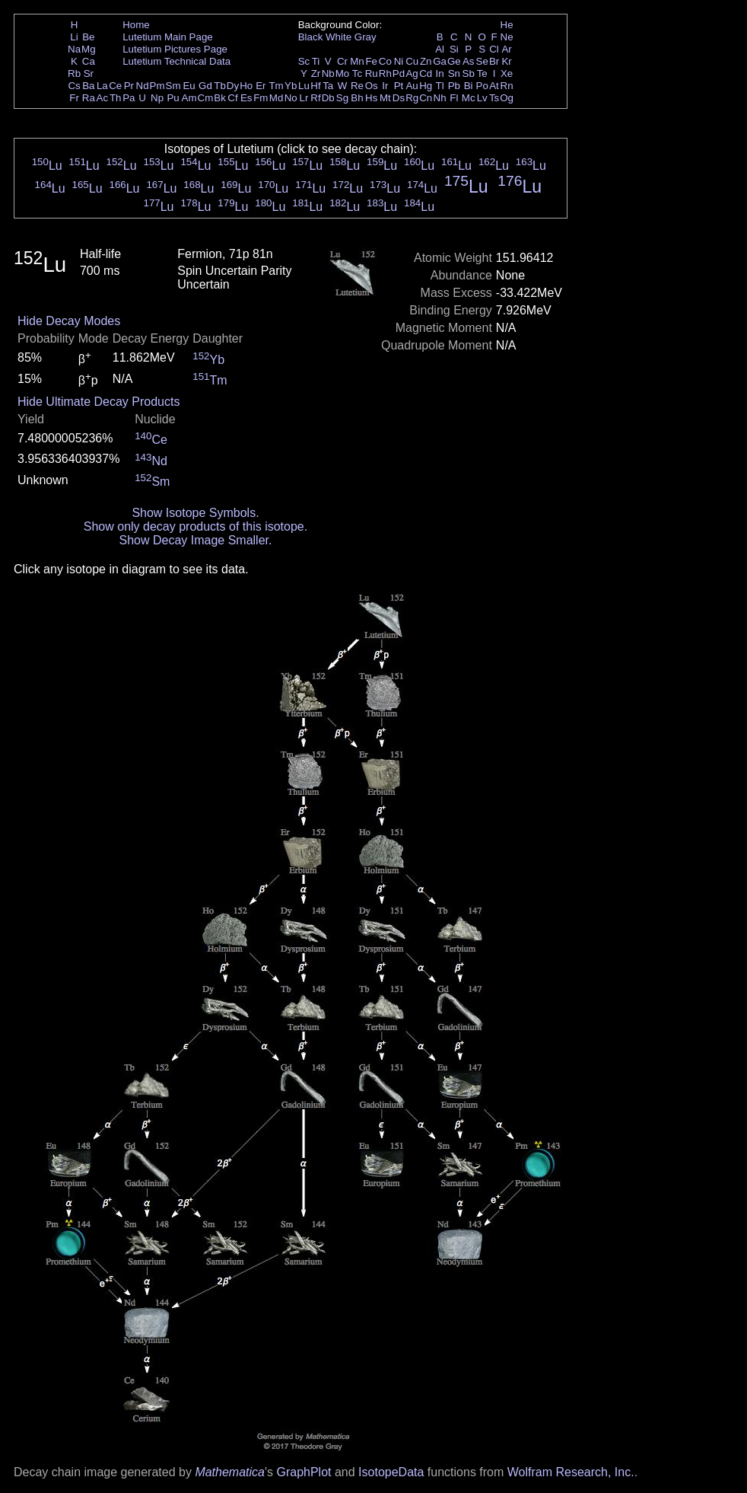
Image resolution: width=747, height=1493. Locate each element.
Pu (173, 98)
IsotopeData (391, 1472)
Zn (426, 61)
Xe (507, 73)
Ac (103, 98)
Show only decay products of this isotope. (195, 526)
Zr (316, 73)
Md (276, 98)
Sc (304, 61)
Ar (506, 49)
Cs (74, 85)
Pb (454, 85)
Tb (220, 85)
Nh (440, 98)
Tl (440, 85)
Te (482, 73)
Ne (507, 37)
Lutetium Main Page (167, 37)
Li (74, 37)
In (440, 73)
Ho (246, 85)
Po (482, 85)
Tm (276, 85)
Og (506, 98)
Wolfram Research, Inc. (570, 1472)
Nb (328, 73)
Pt (399, 85)
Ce (115, 85)
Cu (411, 61)
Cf (232, 98)
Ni (399, 61)
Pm (157, 85)
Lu (304, 85)
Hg (425, 85)
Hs (371, 98)
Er (260, 85)
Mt (385, 98)
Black (310, 37)
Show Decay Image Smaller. (195, 540)
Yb (290, 85)
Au (411, 85)
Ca (88, 61)
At (494, 85)
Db (328, 98)
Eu (189, 85)
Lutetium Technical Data (176, 61)
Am (189, 98)
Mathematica (230, 1472)
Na (74, 49)
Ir (385, 85)
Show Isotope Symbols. (195, 512)
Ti (316, 61)
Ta (328, 85)
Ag (411, 73)
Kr (506, 61)
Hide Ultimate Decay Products (98, 401)
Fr (74, 98)
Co (385, 61)
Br (494, 61)
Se (482, 61)
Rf (315, 98)
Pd (399, 73)
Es (246, 98)
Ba (88, 85)
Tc (357, 73)
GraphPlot (303, 1472)
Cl (494, 49)
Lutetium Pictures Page (174, 49)
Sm (173, 85)
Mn (357, 61)
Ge (454, 61)
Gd (205, 85)
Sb (469, 73)
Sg (342, 98)
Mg (88, 49)
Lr (304, 98)
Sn (454, 73)
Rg (411, 98)
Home (136, 24)
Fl (454, 98)
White (338, 37)
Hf (315, 85)
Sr (89, 73)
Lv (482, 98)
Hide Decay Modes (68, 320)
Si (454, 49)
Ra (88, 98)
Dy (233, 85)
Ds (399, 98)
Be (88, 37)
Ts (494, 98)
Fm (260, 98)
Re (357, 85)
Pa (128, 98)
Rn (507, 85)
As (469, 61)
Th (116, 98)
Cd (425, 73)
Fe (371, 61)
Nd (142, 85)
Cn (425, 98)
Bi (468, 85)
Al (439, 49)
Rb (74, 73)
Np (157, 98)
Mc (468, 98)
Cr (342, 61)
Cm (206, 98)
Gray (365, 37)
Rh (385, 73)
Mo (342, 73)
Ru (371, 73)
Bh (357, 98)
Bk (220, 98)
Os (371, 85)
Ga (440, 61)
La (102, 85)
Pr (129, 85)
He (507, 24)
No (290, 98)
